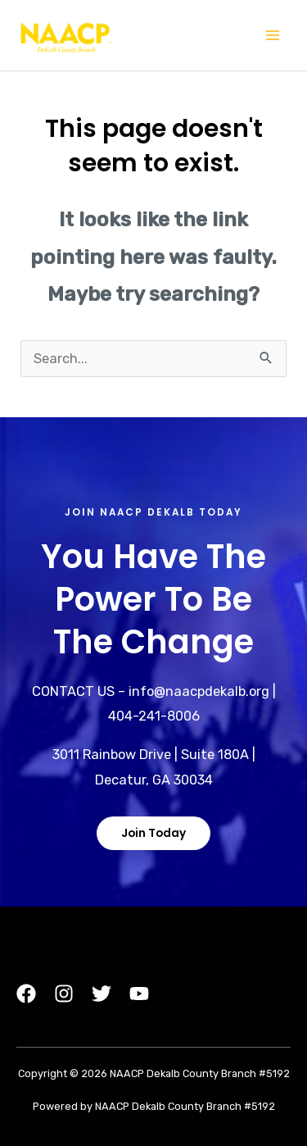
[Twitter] (101, 993)
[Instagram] (64, 993)
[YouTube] (139, 993)
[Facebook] (26, 993)
